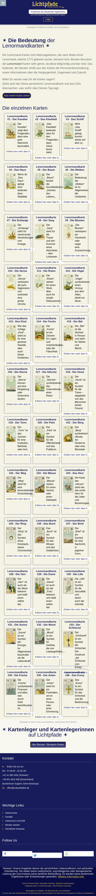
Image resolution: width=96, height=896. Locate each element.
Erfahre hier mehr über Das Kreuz (78, 707)
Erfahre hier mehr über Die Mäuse (49, 505)
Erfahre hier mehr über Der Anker (49, 717)
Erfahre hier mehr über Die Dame (49, 612)
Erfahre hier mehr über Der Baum (49, 202)
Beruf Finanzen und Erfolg (62, 886)
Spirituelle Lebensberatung (65, 883)
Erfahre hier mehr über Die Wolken (78, 202)
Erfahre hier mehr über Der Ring (20, 556)
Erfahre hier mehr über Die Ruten (49, 306)
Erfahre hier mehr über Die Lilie (78, 609)
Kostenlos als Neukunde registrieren (48, 12)
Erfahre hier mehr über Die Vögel (78, 306)
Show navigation (3, 3)
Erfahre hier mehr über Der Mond (49, 657)
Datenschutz (11, 813)
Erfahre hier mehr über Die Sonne (20, 666)
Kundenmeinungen (45, 886)
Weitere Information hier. (71, 876)
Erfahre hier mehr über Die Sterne (20, 404)
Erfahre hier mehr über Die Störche (49, 401)
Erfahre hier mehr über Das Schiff (78, 148)
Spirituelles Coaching (47, 883)
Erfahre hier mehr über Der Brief (78, 559)
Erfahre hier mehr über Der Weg (20, 499)
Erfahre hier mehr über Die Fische (20, 714)
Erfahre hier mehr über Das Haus (20, 202)
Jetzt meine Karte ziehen (16, 95)
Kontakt (8, 817)
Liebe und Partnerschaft (30, 883)
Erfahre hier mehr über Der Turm (20, 455)
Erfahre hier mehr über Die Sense (20, 309)
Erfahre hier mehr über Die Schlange (20, 249)
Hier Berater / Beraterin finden (48, 744)
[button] (17, 854)
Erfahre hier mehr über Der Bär (78, 353)
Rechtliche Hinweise (14, 829)
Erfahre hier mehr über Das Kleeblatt (49, 158)
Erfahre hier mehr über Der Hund (78, 413)
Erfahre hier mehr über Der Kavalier (20, 151)
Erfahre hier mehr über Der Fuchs (49, 357)
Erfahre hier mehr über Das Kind (20, 363)
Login (48, 19)
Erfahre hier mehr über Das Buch (49, 556)
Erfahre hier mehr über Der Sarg (49, 262)
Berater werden (12, 825)
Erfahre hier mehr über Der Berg (78, 455)
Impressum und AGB (15, 821)
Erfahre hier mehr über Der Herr (20, 609)
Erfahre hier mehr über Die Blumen (78, 255)
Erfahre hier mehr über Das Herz (78, 508)
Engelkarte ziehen (31, 886)
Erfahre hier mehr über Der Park (49, 455)
